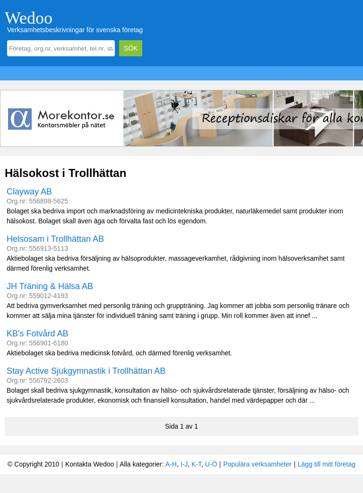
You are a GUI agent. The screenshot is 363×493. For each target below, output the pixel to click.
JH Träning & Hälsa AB (50, 286)
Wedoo (28, 18)
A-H (171, 464)
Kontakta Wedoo (89, 464)
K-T (196, 464)
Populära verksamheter (257, 464)
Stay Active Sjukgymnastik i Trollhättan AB (86, 371)
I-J (184, 464)
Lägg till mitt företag (326, 464)
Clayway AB (29, 191)
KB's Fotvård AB (38, 333)
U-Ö (211, 464)
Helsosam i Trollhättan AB (55, 239)
